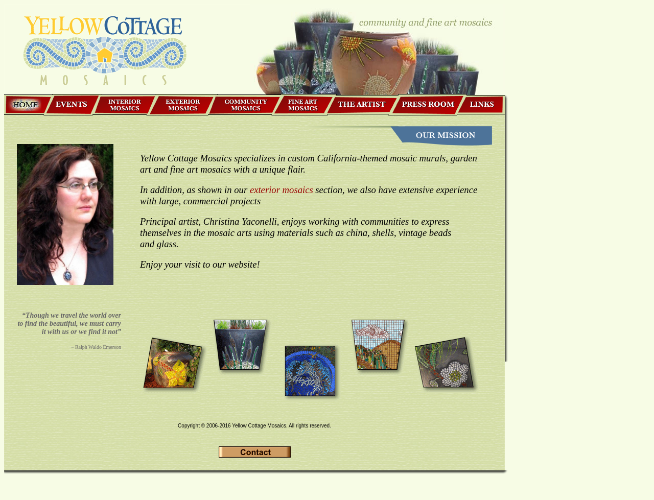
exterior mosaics (281, 189)
